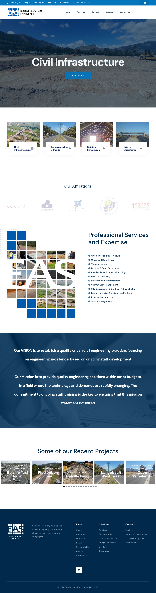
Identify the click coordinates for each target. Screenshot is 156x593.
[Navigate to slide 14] (96, 486)
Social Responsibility (82, 545)
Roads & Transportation (106, 532)
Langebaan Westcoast (111, 474)
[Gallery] (78, 474)
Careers (109, 12)
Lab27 (96, 587)
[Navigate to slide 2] (66, 486)
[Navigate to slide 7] (79, 486)
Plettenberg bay (48, 474)
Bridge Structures (130, 148)
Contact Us (125, 12)
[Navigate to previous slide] (3, 474)
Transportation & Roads (59, 148)
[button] (10, 63)
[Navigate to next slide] (153, 474)
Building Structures (93, 148)
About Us (81, 12)
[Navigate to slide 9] (83, 486)
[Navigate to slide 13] (93, 486)
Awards (79, 551)
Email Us (66, 3)
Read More (78, 72)
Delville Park (77, 476)
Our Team (80, 538)
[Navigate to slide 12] (91, 486)
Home (67, 12)
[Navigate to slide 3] (69, 486)
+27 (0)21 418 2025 (84, 3)
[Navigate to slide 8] (81, 486)
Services (95, 12)
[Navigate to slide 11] (88, 486)
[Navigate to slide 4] (71, 486)
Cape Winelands (142, 474)
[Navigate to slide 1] (64, 486)
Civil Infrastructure (22, 148)
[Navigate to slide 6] (76, 486)
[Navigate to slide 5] (74, 486)
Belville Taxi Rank (17, 474)
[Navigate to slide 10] (86, 486)
